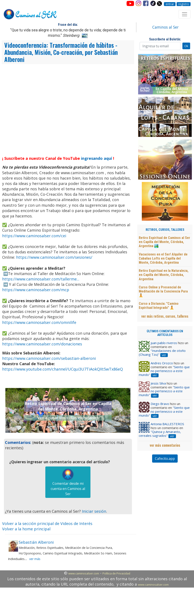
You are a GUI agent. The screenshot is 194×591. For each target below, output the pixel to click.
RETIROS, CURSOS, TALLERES (165, 230)
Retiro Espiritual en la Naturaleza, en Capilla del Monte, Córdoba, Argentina (163, 275)
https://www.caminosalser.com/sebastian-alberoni (49, 358)
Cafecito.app (165, 458)
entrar (170, 4)
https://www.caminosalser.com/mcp (35, 289)
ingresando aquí (96, 158)
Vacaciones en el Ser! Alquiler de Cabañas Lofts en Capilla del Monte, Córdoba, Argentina (163, 258)
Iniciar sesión (94, 511)
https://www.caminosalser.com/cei (34, 235)
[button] (14, 410)
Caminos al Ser (165, 27)
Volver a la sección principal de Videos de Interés (47, 523)
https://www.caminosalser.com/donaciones (42, 343)
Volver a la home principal (26, 528)
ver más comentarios (165, 445)
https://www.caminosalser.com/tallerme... (40, 279)
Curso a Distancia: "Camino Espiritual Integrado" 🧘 (159, 306)
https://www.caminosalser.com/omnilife (39, 322)
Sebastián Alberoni (36, 542)
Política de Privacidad (116, 573)
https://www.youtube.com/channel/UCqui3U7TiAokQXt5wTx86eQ (62, 369)
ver (164, 355)
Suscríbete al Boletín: (165, 39)
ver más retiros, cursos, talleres (164, 316)
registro (183, 4)
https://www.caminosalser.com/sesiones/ (54, 257)
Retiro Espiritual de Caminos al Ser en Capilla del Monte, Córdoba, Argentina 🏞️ (164, 242)
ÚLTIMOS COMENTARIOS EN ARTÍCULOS (165, 333)
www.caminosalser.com (83, 573)
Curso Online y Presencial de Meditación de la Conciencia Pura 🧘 (163, 291)
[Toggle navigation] (185, 14)
